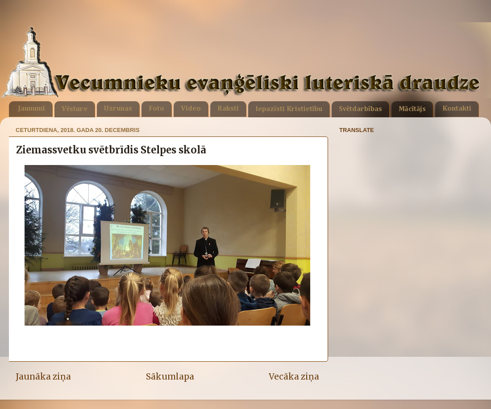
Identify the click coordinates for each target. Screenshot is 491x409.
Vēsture (74, 109)
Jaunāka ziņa (43, 376)
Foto (156, 108)
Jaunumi (31, 108)
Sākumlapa (170, 376)
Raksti (228, 108)
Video (191, 108)
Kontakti (456, 108)
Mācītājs (412, 109)
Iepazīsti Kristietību (288, 109)
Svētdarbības (360, 109)
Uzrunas (118, 108)
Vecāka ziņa (294, 376)
